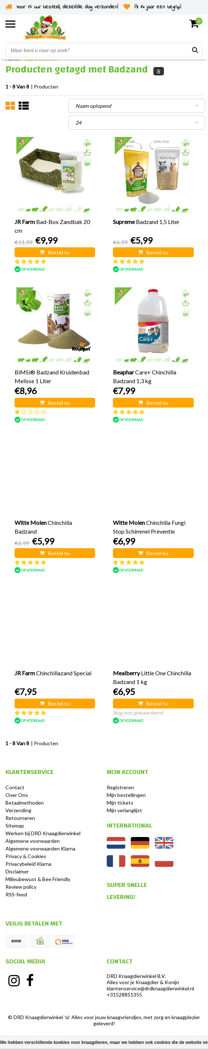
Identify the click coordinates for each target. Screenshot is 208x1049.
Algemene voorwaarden (32, 841)
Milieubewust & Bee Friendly (37, 879)
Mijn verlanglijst (124, 810)
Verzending (18, 810)
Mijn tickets (120, 802)
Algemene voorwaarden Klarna (40, 848)
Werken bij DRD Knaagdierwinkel (43, 833)
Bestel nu (55, 252)
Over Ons (16, 795)
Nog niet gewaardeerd (138, 713)
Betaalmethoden (24, 802)
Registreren (120, 787)
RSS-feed (16, 894)
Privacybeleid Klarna (28, 864)
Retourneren (20, 818)
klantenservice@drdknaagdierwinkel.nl (150, 988)
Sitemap (14, 825)
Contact (14, 787)
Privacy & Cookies (25, 856)
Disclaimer (17, 871)
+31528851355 (124, 994)
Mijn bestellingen (126, 795)
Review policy (20, 887)
